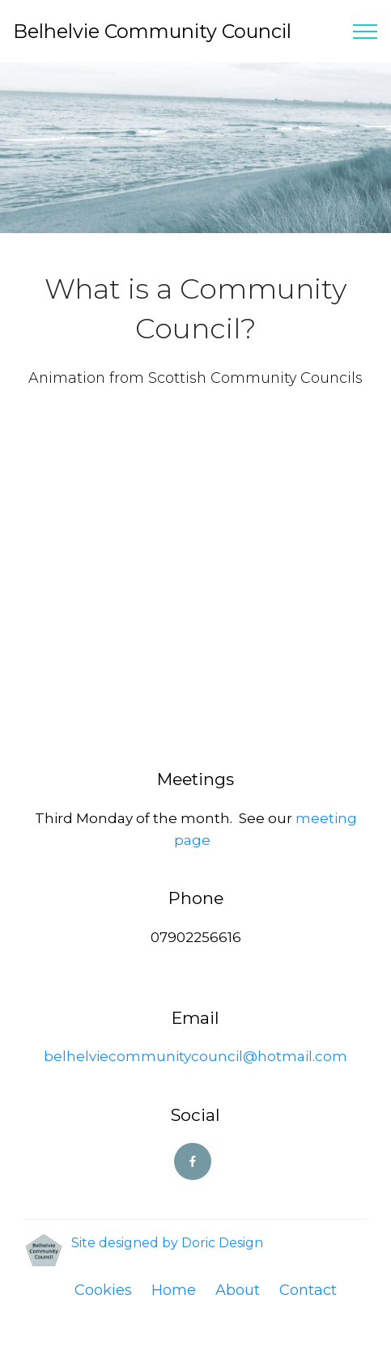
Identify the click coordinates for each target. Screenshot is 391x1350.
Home (173, 1290)
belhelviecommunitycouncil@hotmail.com (195, 1056)
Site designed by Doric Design (167, 1242)
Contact (308, 1290)
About (237, 1290)
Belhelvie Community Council (152, 31)
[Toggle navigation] (365, 31)
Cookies (103, 1290)
